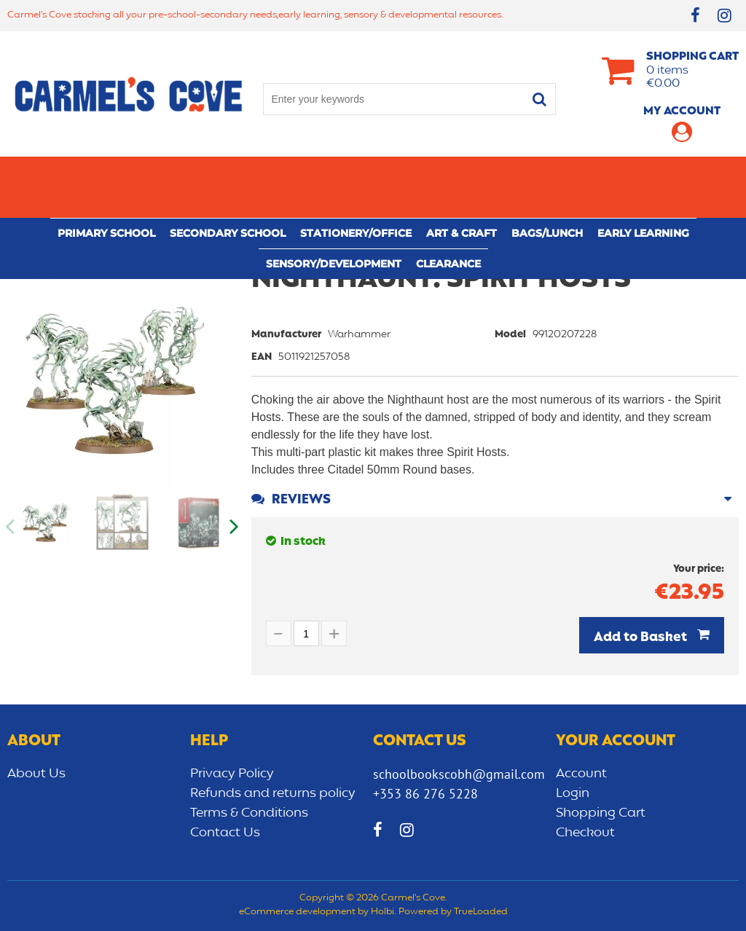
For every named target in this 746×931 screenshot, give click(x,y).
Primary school (106, 171)
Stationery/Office (356, 171)
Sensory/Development (333, 202)
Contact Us (225, 832)
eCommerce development (297, 912)
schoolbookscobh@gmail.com (459, 774)
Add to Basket (642, 637)
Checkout (585, 832)
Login (572, 793)
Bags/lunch (547, 171)
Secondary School (228, 171)
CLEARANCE (448, 202)
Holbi (382, 912)
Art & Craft (461, 171)
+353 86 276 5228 (425, 793)
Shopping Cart (600, 813)
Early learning (643, 171)
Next (233, 526)
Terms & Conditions (249, 813)
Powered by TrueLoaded (453, 912)
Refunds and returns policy (273, 793)
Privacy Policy (232, 773)
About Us (36, 773)
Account (581, 773)
